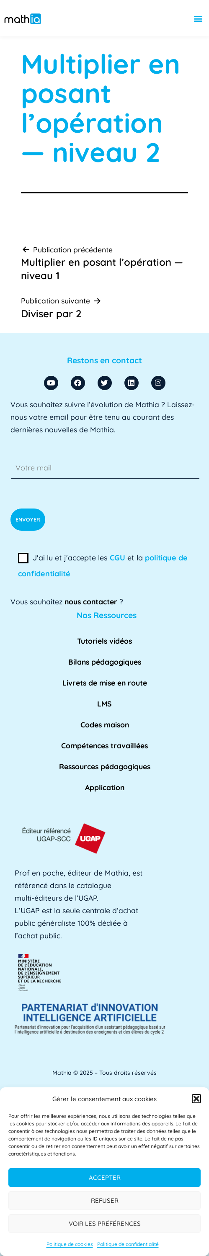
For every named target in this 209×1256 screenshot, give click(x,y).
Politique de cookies (69, 1244)
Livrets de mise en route (104, 682)
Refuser (105, 1201)
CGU (117, 558)
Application (104, 787)
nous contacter (91, 601)
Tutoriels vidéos (104, 640)
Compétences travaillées (104, 745)
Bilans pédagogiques (104, 661)
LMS (104, 703)
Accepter (105, 1178)
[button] (196, 1098)
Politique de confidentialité (128, 1244)
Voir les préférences (105, 1224)
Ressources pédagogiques (104, 766)
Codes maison (104, 724)
